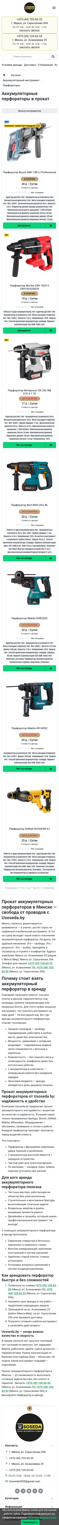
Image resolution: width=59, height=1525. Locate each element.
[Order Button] (24, 225)
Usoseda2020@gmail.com (24, 1481)
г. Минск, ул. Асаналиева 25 (29, 39)
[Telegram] (23, 1491)
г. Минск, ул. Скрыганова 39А (29, 23)
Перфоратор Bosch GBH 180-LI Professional (29, 172)
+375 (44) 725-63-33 (21, 1458)
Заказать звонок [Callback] (29, 30)
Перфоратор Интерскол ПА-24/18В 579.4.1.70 (29, 392)
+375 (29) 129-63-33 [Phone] (29, 36)
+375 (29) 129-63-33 (40, 963)
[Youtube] (40, 1491)
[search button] (53, 56)
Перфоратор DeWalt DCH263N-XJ (29, 828)
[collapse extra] (52, 1507)
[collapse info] (52, 1446)
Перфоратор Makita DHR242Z (29, 618)
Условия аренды (12, 64)
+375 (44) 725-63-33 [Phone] (29, 19)
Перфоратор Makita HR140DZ (29, 728)
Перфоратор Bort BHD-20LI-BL (29, 505)
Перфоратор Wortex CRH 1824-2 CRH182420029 (29, 287)
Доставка (30, 64)
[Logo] (29, 7)
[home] (4, 75)
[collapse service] (52, 1499)
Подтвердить (30, 1522)
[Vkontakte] (34, 1491)
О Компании (45, 64)
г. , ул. (27, 1452)
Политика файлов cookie (42, 1517)
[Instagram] (29, 1491)
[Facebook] (17, 1491)
